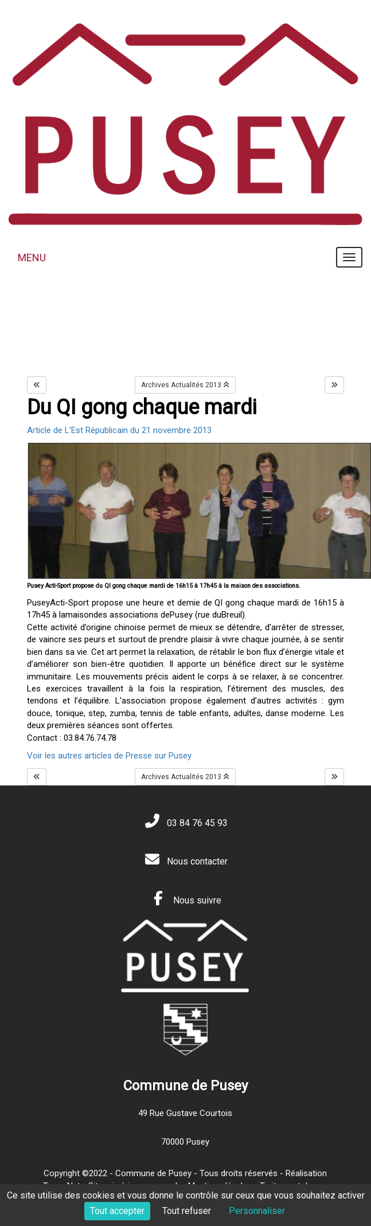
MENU (32, 258)
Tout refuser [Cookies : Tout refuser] (186, 1210)
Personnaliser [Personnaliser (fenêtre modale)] (257, 1210)
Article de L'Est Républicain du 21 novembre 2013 (119, 430)
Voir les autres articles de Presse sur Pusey (109, 755)
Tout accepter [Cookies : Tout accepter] (117, 1210)
